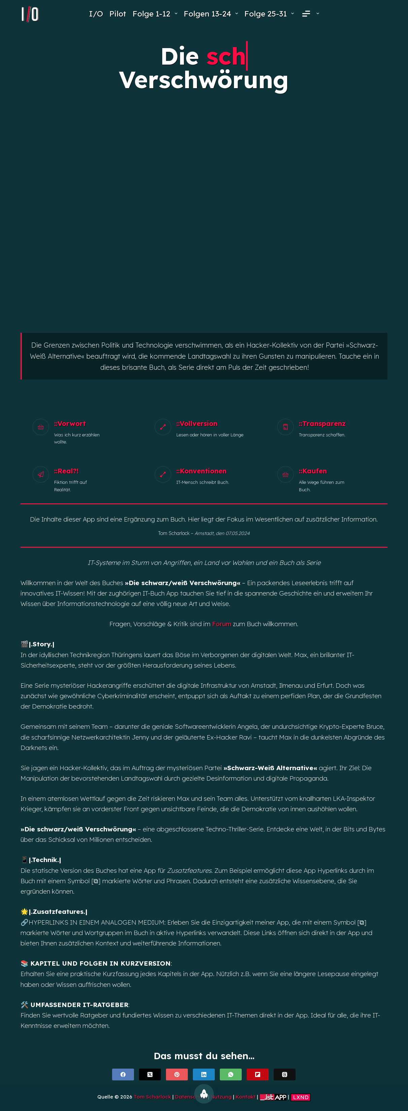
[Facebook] (123, 1074)
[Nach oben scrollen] (204, 1094)
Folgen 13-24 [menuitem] (212, 14)
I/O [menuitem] (96, 14)
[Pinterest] (177, 1074)
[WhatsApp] (231, 1074)
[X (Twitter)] (150, 1074)
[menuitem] (309, 14)
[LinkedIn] (204, 1074)
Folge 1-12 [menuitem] (156, 14)
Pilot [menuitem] (117, 14)
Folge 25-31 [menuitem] (270, 14)
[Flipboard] (258, 1074)
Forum (221, 624)
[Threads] (285, 1074)
